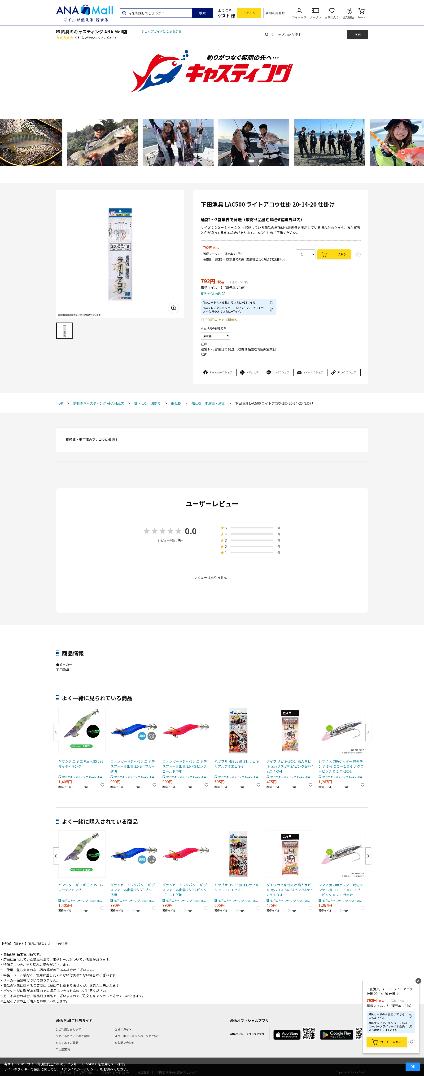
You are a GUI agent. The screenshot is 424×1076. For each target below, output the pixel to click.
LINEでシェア (281, 372)
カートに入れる (337, 254)
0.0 (191, 531)
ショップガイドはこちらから (161, 31)
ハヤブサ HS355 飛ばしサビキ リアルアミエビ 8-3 (236, 764)
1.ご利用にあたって (68, 1029)
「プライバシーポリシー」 (80, 1069)
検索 (202, 13)
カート (361, 17)
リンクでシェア (347, 372)
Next (368, 732)
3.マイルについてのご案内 (73, 1036)
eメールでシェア (313, 372)
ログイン (249, 13)
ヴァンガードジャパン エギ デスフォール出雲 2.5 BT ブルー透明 (132, 766)
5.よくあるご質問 (67, 1043)
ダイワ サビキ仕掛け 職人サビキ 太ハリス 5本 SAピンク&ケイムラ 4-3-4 (290, 766)
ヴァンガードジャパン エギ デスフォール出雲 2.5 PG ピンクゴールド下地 (184, 766)
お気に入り (332, 17)
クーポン (315, 17)
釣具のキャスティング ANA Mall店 (94, 31)
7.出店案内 (63, 1049)
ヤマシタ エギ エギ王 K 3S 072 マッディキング (80, 764)
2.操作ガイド (123, 1029)
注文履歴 (348, 17)
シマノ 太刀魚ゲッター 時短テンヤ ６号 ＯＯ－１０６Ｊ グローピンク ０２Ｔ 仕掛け (341, 766)
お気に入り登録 (411, 1042)
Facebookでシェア (221, 372)
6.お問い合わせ (125, 1043)
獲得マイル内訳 (211, 293)
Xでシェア (253, 372)
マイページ (299, 17)
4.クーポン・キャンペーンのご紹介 (137, 1036)
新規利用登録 (275, 13)
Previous (56, 732)
